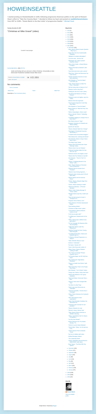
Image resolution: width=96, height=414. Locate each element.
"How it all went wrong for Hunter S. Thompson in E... (77, 198)
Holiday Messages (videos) (75, 336)
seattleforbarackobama (79, 19)
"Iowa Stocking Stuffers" (74, 206)
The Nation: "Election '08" (74, 245)
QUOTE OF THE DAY (73, 126)
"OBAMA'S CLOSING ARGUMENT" (77, 56)
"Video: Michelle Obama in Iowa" (76, 240)
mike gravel (14, 79)
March (70, 365)
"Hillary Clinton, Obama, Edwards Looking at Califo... (76, 250)
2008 (68, 43)
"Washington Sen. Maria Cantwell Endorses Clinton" (76, 61)
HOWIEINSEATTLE (31, 9)
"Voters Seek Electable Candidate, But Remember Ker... (77, 302)
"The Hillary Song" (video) (74, 142)
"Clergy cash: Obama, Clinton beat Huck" (78, 272)
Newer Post (11, 90)
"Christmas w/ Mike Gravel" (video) (76, 208)
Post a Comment (14, 87)
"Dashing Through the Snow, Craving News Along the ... (77, 231)
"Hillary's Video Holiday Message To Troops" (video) (77, 191)
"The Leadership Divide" (74, 338)
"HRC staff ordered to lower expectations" (75, 298)
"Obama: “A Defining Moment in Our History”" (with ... (77, 162)
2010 (68, 39)
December (71, 47)
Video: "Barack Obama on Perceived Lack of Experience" (77, 165)
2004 (68, 377)
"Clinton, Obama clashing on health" (77, 184)
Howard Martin (71, 392)
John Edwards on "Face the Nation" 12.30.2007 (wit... (77, 81)
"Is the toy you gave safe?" (74, 214)
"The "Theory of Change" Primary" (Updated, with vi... (76, 253)
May (70, 361)
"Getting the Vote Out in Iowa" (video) (77, 91)
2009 (68, 41)
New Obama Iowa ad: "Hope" (75, 121)
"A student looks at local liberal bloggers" (78, 134)
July (70, 357)
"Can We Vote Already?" (74, 319)
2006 (68, 372)
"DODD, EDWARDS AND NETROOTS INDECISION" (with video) (77, 341)
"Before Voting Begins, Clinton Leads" (77, 112)
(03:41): (23, 68)
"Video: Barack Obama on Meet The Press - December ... (77, 84)
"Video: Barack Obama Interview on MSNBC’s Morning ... (77, 313)
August (70, 354)
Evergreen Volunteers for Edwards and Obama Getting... (77, 124)
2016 (68, 30)
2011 (68, 37)
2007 (68, 45)
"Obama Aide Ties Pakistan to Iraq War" (78, 156)
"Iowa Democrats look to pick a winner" (77, 71)
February (71, 367)
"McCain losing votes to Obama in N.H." (78, 87)
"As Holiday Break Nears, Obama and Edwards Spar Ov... (77, 234)
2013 (68, 32)
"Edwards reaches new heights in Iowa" (78, 153)
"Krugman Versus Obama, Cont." (76, 200)
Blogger (54, 405)
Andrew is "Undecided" (74, 243)
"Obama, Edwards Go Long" (75, 308)
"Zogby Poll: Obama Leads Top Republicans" (76, 227)
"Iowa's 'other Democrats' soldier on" (77, 247)
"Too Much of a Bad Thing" (74, 285)
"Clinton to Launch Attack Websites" (77, 325)
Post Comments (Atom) (20, 93)
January (71, 370)
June (70, 359)
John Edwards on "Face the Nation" (77, 106)
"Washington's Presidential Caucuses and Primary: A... (77, 132)
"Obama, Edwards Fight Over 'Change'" (78, 129)
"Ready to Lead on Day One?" (75, 89)
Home (33, 90)
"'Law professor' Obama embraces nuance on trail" (76, 211)
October (71, 350)
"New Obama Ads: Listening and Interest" (78, 136)
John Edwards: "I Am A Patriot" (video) (77, 270)
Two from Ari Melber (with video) (76, 334)
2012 (68, 35)
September (71, 352)
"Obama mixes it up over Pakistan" (76, 148)
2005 (68, 374)
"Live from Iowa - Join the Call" (75, 58)
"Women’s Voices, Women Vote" (76, 310)
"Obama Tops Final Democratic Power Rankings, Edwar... (77, 145)
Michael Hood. (69, 21)
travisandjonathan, (12, 68)
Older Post (57, 90)
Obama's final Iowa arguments (75, 100)
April (70, 363)
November (71, 348)
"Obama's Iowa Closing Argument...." (77, 172)
